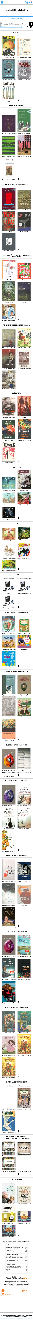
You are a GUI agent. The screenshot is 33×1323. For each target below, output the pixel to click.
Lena (7, 1270)
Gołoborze (8, 1269)
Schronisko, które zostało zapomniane (13, 1261)
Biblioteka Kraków (16, 18)
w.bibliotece (15, 1283)
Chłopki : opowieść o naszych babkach (13, 1256)
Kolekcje (20, 27)
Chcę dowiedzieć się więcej (8, 1318)
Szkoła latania (9, 1250)
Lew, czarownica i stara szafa (12, 1260)
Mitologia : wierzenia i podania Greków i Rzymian (16, 1247)
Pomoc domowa (9, 1272)
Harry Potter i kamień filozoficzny (12, 1251)
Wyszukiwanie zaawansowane (9, 27)
